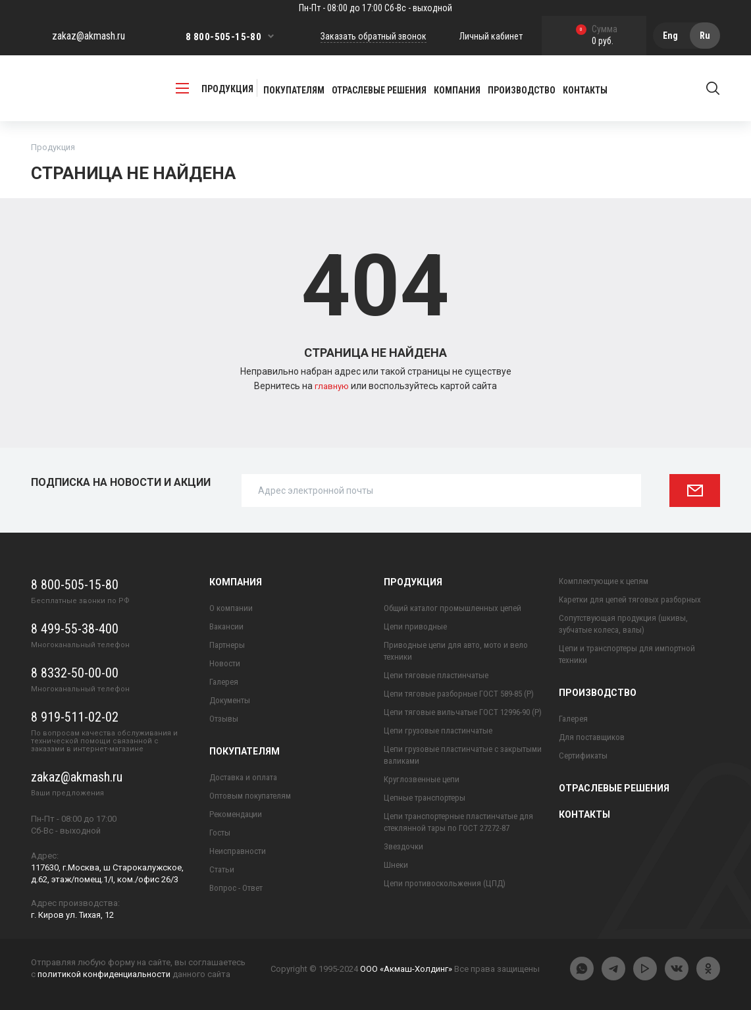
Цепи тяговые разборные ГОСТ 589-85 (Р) (459, 694)
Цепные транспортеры (424, 798)
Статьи (221, 869)
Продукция (413, 582)
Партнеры (227, 645)
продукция (214, 88)
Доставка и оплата (243, 777)
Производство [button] (522, 90)
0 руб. (596, 36)
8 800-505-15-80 (223, 37)
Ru (705, 35)
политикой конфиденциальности (104, 974)
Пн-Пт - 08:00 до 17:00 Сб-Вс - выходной (375, 8)
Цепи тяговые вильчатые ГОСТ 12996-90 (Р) (463, 712)
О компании (231, 608)
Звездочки (403, 846)
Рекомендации (235, 814)
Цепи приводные (415, 626)
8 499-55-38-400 (74, 629)
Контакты (585, 90)
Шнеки (396, 865)
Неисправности (237, 851)
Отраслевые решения (379, 90)
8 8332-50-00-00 (74, 673)
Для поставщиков (592, 737)
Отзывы (223, 719)
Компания (235, 582)
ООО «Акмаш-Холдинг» (406, 969)
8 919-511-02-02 (74, 717)
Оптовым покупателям (250, 796)
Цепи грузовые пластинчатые (438, 730)
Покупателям (244, 751)
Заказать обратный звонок (374, 36)
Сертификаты (583, 755)
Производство (597, 692)
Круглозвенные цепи (421, 779)
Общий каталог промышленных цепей (452, 608)
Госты (219, 832)
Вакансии (226, 626)
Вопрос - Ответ (236, 888)
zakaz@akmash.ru (88, 36)
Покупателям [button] (293, 90)
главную (332, 386)
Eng (670, 35)
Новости (224, 663)
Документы (229, 700)
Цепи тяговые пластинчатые (436, 675)
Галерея (223, 682)
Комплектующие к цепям (603, 581)
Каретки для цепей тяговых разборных (630, 599)
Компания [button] (457, 90)
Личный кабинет (491, 36)
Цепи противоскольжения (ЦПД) (444, 883)
